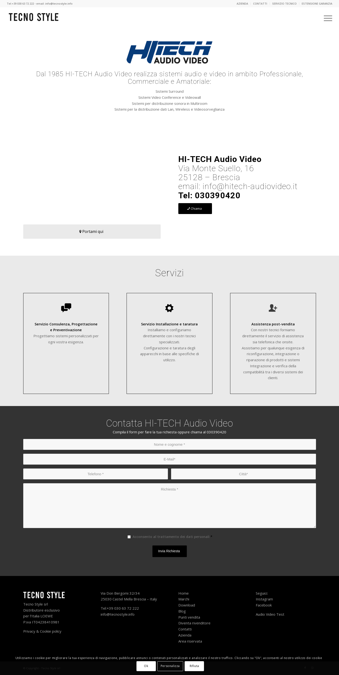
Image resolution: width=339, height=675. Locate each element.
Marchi (183, 599)
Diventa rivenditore (194, 623)
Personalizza (170, 666)
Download (186, 605)
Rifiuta (194, 666)
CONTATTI (260, 3)
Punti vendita (189, 617)
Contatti (185, 629)
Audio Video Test (270, 614)
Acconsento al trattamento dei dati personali (172, 536)
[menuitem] (242, 3)
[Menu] (326, 18)
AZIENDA (242, 3)
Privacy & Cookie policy (42, 631)
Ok (146, 666)
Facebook (264, 605)
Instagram (264, 599)
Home (183, 593)
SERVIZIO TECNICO (284, 3)
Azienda (185, 635)
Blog (182, 611)
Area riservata (190, 641)
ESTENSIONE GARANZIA (317, 3)
